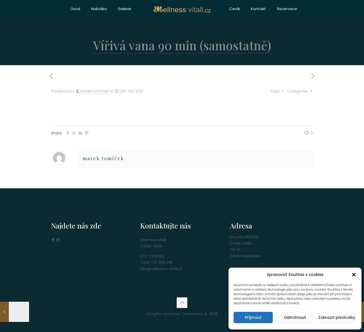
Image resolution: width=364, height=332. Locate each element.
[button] (353, 274)
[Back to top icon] (182, 302)
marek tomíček (94, 91)
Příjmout (253, 317)
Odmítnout (295, 317)
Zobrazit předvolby (336, 317)
